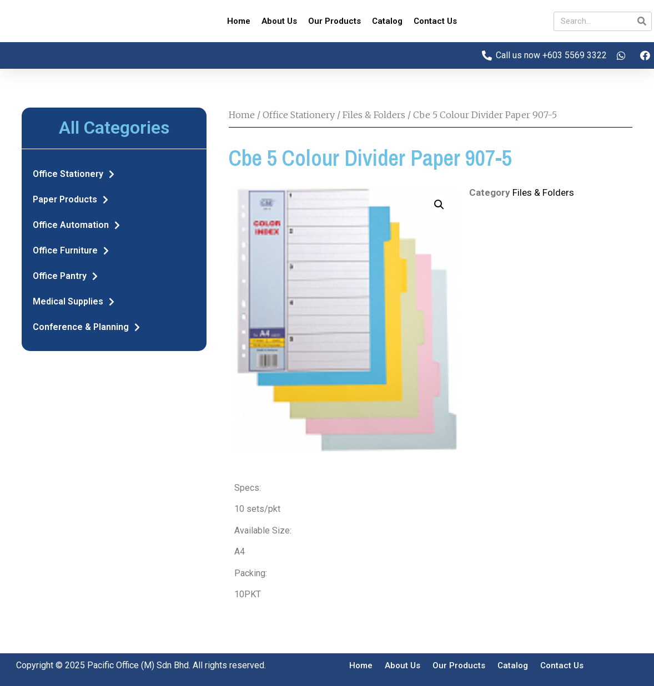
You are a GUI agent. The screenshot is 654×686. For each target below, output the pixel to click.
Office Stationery (73, 174)
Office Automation (76, 225)
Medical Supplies (73, 302)
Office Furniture (71, 251)
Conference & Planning (86, 327)
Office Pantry (65, 276)
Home (238, 21)
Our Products (334, 21)
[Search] (641, 21)
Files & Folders (374, 114)
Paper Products (70, 200)
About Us (279, 21)
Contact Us (435, 21)
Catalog (387, 21)
